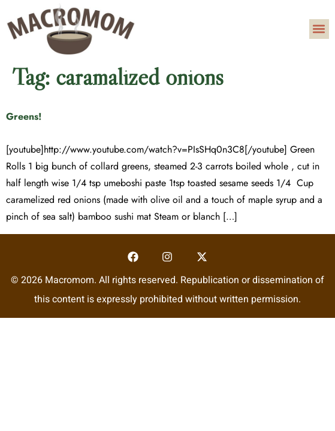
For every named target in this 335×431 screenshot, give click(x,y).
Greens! (24, 116)
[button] (319, 29)
